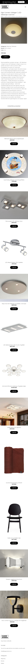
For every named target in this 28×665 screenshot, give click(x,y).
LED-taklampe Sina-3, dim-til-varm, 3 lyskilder (14, 345)
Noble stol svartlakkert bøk (14, 538)
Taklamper (14, 46)
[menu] (25, 7)
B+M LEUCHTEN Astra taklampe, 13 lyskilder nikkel (14, 386)
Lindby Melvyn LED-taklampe (14, 427)
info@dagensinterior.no (6, 651)
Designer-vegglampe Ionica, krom (14, 579)
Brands (2, 661)
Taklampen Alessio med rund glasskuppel (14, 138)
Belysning (9, 46)
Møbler (2, 663)
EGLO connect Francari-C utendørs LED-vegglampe (14, 620)
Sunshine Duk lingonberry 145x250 (14, 482)
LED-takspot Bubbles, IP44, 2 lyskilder (14, 262)
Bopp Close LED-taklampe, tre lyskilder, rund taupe (14, 303)
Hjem (2, 16)
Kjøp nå (5, 56)
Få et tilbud (21, 1)
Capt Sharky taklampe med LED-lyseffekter (14, 180)
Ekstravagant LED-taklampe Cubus (14, 221)
